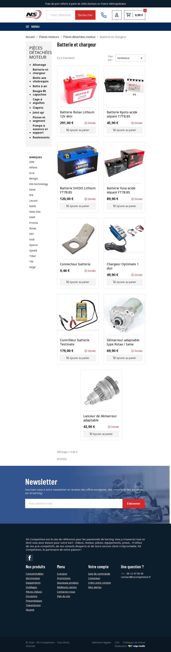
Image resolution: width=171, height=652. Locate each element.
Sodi (31, 239)
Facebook (29, 557)
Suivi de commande (99, 573)
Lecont (33, 200)
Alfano (33, 167)
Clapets (38, 108)
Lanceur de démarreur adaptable (100, 418)
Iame (32, 189)
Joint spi (38, 112)
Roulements (40, 137)
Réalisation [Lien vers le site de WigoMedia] (130, 646)
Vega (32, 267)
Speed (33, 250)
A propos (62, 573)
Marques (35, 157)
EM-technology (38, 184)
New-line (35, 211)
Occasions (31, 596)
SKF (31, 234)
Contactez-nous (66, 591)
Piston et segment (39, 119)
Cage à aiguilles (39, 101)
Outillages (31, 587)
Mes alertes (95, 587)
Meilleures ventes (67, 587)
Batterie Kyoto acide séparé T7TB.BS (122, 114)
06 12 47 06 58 (135, 573)
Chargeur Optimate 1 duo (123, 266)
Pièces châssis (34, 591)
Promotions (64, 578)
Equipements (33, 582)
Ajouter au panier (77, 130)
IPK (31, 195)
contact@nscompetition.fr (136, 577)
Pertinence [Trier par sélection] (130, 58)
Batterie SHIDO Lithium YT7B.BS (78, 190)
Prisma (33, 222)
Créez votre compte (99, 582)
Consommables (34, 573)
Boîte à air (40, 86)
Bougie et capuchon (39, 92)
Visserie (30, 609)
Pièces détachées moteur (40, 52)
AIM (31, 162)
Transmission (33, 605)
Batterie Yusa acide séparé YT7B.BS (121, 190)
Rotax (32, 228)
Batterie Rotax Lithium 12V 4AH (77, 114)
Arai (31, 173)
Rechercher (85, 15)
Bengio (33, 178)
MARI (32, 206)
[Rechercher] (61, 15)
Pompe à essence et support (40, 129)
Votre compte (98, 566)
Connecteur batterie (75, 264)
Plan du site (63, 596)
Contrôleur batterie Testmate (74, 342)
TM (31, 261)
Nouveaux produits (67, 582)
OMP (32, 217)
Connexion (94, 578)
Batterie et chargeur (40, 71)
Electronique (33, 578)
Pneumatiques (34, 600)
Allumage (39, 65)
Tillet (32, 256)
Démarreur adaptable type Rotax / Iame (123, 342)
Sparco (33, 245)
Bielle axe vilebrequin (40, 79)
